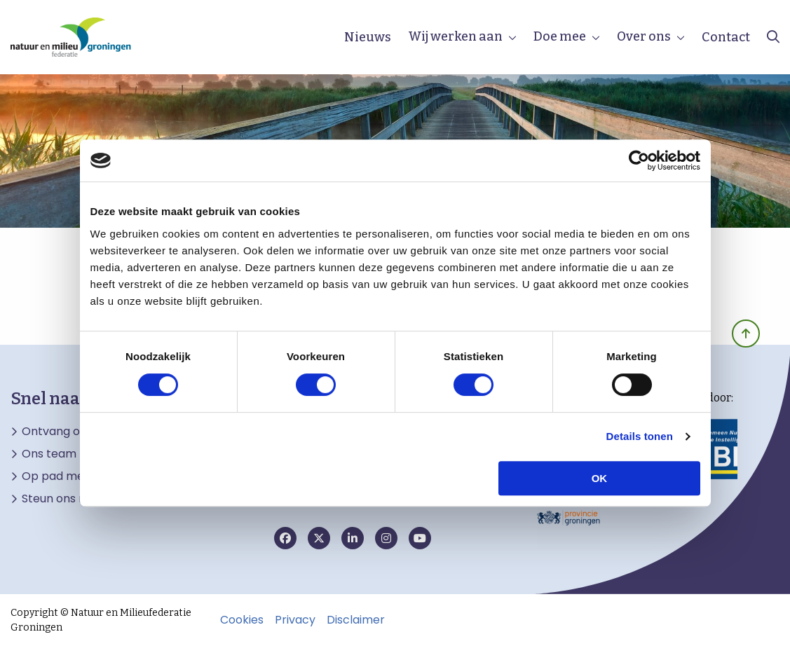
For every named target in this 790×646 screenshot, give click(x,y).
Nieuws (367, 37)
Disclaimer (356, 620)
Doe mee (559, 36)
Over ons (644, 36)
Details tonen (639, 436)
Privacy (295, 620)
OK (600, 478)
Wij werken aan (455, 36)
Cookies (242, 620)
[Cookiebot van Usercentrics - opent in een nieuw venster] (639, 160)
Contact (726, 37)
